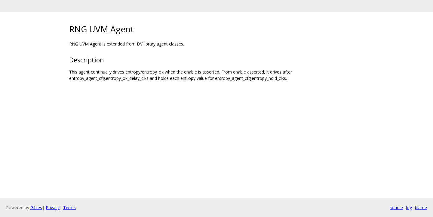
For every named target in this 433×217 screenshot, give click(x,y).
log (409, 207)
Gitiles (36, 207)
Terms (69, 207)
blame (421, 207)
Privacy (53, 207)
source (396, 207)
